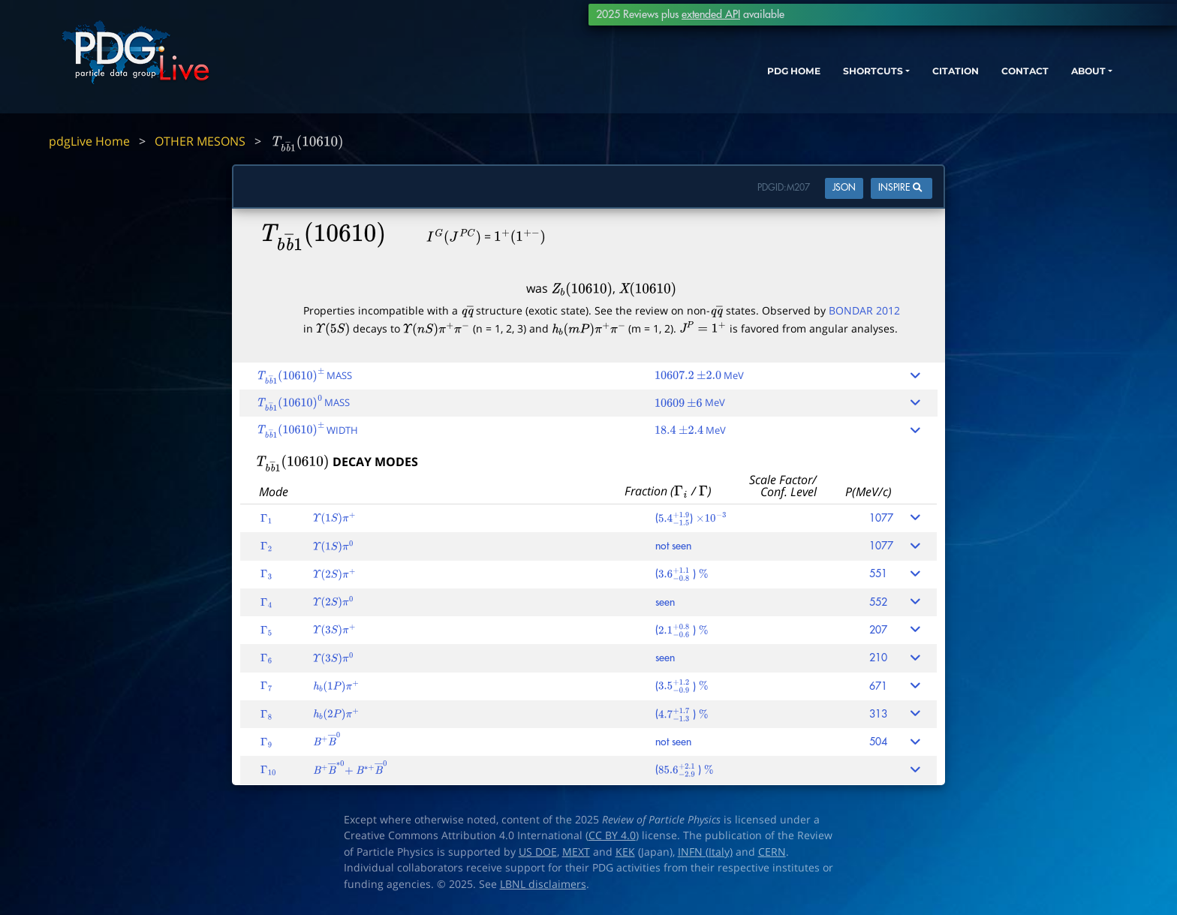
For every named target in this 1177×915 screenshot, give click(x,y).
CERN (772, 852)
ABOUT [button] (1061, 81)
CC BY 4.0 (612, 835)
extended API (711, 14)
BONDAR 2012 (864, 310)
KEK (625, 852)
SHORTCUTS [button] (815, 81)
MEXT (576, 852)
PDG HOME (724, 81)
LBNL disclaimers (543, 884)
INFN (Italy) (705, 852)
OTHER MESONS (200, 141)
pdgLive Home (89, 141)
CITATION (911, 81)
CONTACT (989, 81)
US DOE (538, 852)
